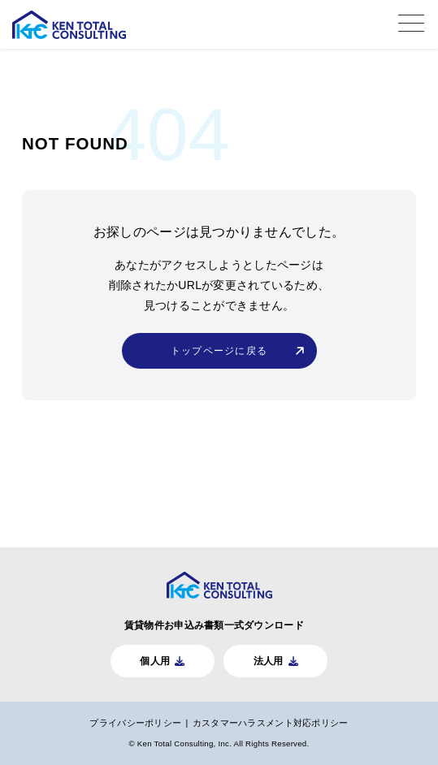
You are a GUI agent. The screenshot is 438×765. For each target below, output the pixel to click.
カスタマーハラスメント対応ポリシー (271, 723)
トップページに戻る (219, 351)
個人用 (155, 661)
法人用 (269, 661)
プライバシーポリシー (135, 723)
